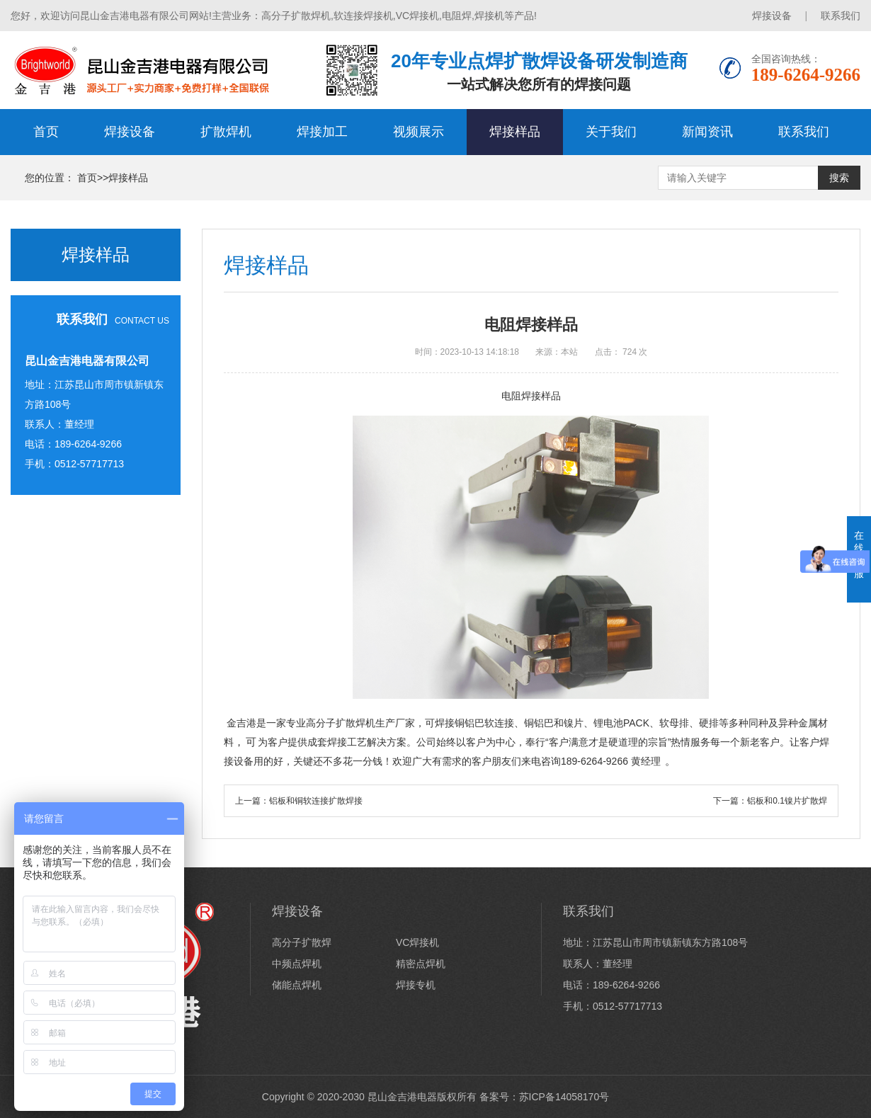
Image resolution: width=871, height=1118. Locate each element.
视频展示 (418, 132)
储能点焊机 (296, 985)
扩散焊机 (225, 132)
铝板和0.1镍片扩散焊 (787, 801)
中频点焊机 (296, 963)
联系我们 (840, 15)
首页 (46, 132)
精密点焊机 (420, 963)
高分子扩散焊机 (340, 723)
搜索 (839, 177)
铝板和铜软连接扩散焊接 (316, 801)
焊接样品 (514, 132)
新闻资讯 (707, 132)
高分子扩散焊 (301, 942)
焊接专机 (416, 985)
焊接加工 (322, 132)
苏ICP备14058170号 (564, 1096)
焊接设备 (772, 15)
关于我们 (611, 132)
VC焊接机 (417, 942)
